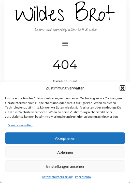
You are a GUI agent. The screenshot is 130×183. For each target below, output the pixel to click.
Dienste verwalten (20, 125)
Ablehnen (65, 152)
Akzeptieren (65, 138)
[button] (122, 88)
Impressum (83, 177)
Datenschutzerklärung (57, 177)
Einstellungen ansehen (65, 166)
